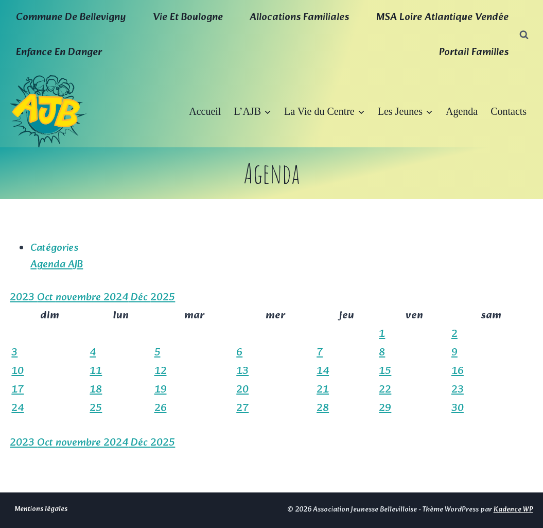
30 (457, 408)
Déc (140, 297)
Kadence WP (513, 510)
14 (323, 371)
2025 (162, 297)
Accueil (205, 111)
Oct (46, 297)
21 (323, 390)
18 (96, 390)
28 (323, 408)
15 (385, 371)
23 (457, 390)
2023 (23, 297)
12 (160, 371)
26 (160, 408)
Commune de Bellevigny (71, 17)
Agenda (462, 111)
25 (96, 408)
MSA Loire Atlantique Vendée (442, 17)
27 (242, 408)
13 (242, 371)
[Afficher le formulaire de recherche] (524, 35)
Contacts (509, 111)
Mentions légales (40, 509)
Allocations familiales (299, 17)
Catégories (54, 248)
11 (96, 371)
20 (242, 390)
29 (385, 408)
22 (385, 390)
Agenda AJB (56, 265)
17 (17, 390)
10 (17, 371)
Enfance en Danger (59, 52)
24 (17, 408)
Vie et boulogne (188, 17)
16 (457, 371)
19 (160, 390)
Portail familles (474, 52)
